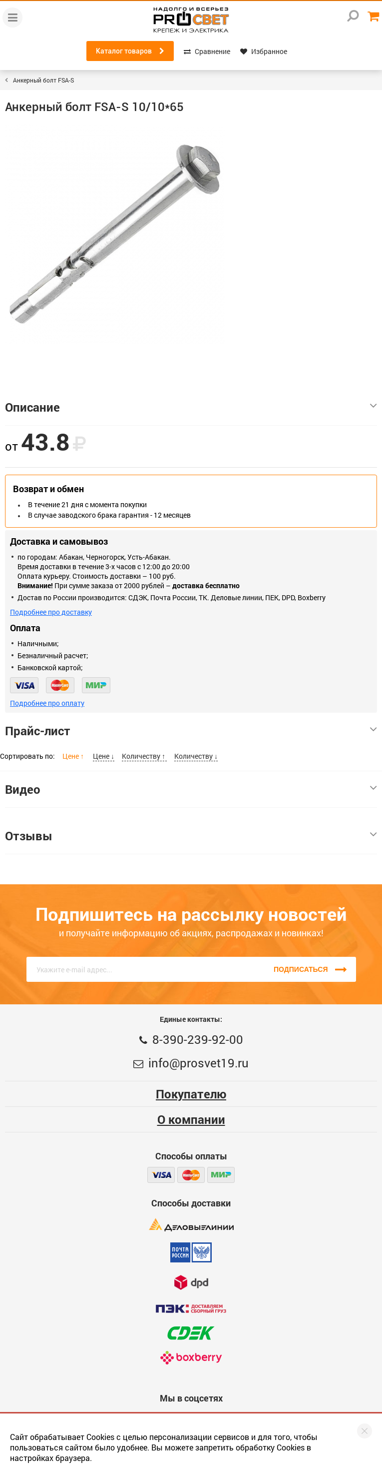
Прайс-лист (191, 731)
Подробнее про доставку (51, 612)
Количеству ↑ (144, 756)
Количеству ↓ (196, 756)
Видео (191, 789)
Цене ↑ (73, 756)
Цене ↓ (103, 756)
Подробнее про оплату (47, 703)
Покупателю (191, 1094)
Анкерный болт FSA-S (43, 80)
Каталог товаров (130, 51)
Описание (191, 407)
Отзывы (191, 836)
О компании (191, 1119)
